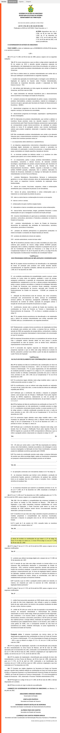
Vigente (21, 1)
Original (28, 1)
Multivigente (12, 1)
